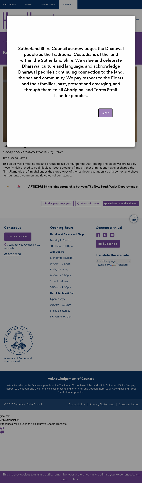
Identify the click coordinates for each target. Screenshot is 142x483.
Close (105, 113)
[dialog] (71, 241)
